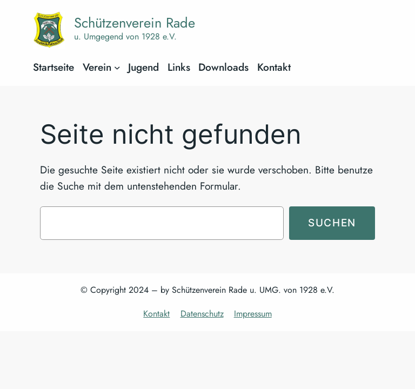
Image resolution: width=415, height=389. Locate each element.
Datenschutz (202, 313)
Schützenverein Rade (134, 23)
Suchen (332, 222)
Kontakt (156, 313)
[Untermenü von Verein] (117, 67)
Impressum (253, 313)
